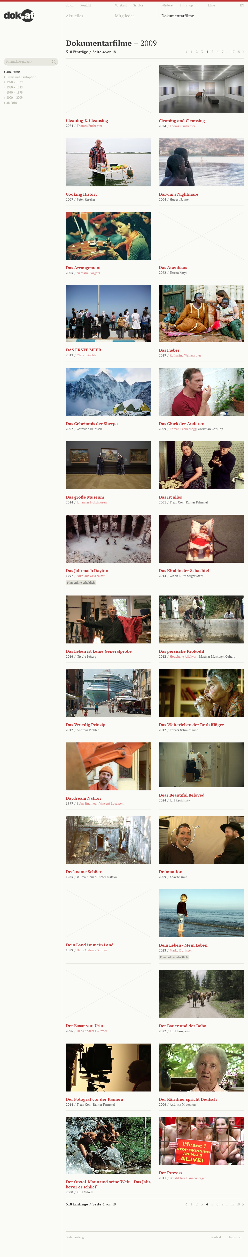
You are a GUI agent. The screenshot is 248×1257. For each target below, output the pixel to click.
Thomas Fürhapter (89, 126)
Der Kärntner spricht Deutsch (188, 1099)
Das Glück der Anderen (181, 423)
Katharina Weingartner (185, 355)
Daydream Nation (83, 798)
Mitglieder (124, 16)
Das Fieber (169, 350)
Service (138, 5)
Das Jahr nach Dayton (87, 570)
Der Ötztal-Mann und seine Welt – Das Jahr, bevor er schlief (108, 1184)
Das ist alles (170, 497)
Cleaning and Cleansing (182, 120)
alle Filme (13, 72)
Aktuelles (74, 16)
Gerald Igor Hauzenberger (188, 1178)
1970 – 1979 (14, 82)
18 (238, 51)
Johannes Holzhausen (92, 502)
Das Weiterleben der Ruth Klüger (191, 724)
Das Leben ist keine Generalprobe (99, 651)
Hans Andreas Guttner (92, 950)
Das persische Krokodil (181, 651)
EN (242, 5)
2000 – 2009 (14, 98)
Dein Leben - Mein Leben (183, 945)
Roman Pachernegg (183, 429)
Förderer (167, 5)
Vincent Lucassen (111, 803)
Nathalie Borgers (88, 273)
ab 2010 (11, 103)
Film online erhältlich (81, 582)
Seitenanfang (75, 1237)
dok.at (70, 5)
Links (211, 5)
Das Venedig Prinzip (85, 724)
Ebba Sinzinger (87, 803)
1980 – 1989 (14, 87)
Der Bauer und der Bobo (182, 1026)
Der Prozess (170, 1173)
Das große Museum (85, 497)
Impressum (236, 1237)
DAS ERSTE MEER (83, 350)
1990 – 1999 (14, 92)
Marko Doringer (181, 950)
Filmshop (186, 5)
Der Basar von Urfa (84, 1025)
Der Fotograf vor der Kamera (94, 1099)
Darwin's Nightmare (178, 194)
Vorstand (121, 5)
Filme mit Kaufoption (21, 77)
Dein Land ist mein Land (90, 945)
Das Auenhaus (173, 267)
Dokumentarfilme (177, 16)
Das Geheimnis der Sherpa (92, 423)
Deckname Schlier (84, 871)
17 (233, 51)
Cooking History (81, 194)
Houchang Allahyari (184, 656)
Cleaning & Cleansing (87, 120)
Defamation (170, 871)
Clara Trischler (87, 355)
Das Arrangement (83, 267)
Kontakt (85, 5)
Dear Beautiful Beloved (182, 795)
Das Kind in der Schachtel (184, 570)
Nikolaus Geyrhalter (91, 576)
